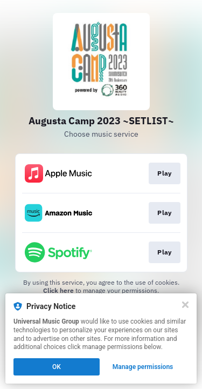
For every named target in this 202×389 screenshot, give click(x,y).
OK (56, 367)
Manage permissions (143, 367)
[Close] (185, 304)
